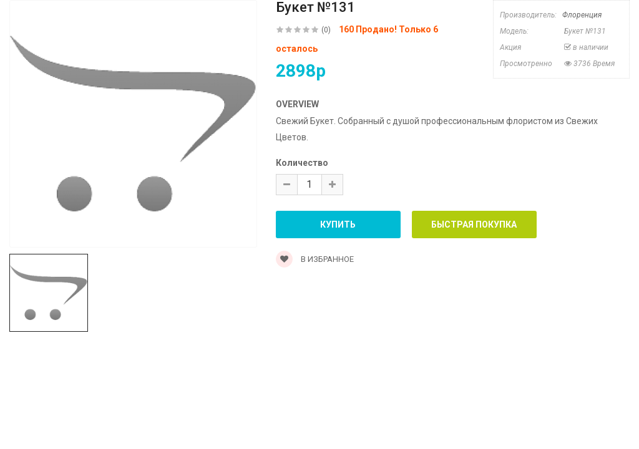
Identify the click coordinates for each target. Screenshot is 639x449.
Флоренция (582, 15)
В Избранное (315, 259)
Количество (302, 163)
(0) (326, 30)
